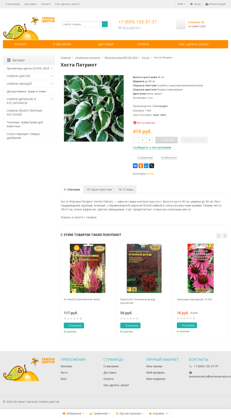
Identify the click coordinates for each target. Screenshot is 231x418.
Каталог (21, 44)
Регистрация (215, 4)
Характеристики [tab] (99, 189)
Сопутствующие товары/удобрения (23, 136)
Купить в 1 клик (194, 140)
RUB (181, 4)
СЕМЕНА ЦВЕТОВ (18, 76)
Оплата (46, 4)
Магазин (66, 366)
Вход (195, 4)
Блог (64, 379)
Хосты (150, 173)
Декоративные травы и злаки (26, 91)
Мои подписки (155, 379)
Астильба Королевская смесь (82, 299)
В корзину (73, 325)
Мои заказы (154, 366)
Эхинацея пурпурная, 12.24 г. (195, 299)
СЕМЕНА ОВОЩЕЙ (19, 84)
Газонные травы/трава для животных (25, 124)
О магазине (12, 4)
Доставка (31, 4)
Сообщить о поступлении (152, 147)
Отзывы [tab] (126, 189)
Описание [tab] (72, 189)
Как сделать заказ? (67, 4)
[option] (87, 288)
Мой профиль (155, 372)
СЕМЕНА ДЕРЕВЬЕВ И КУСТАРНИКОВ (21, 101)
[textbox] (84, 24)
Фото (64, 372)
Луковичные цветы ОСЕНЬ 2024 (28, 68)
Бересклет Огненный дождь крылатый (137, 301)
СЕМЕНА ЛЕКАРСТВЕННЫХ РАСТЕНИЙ (24, 112)
